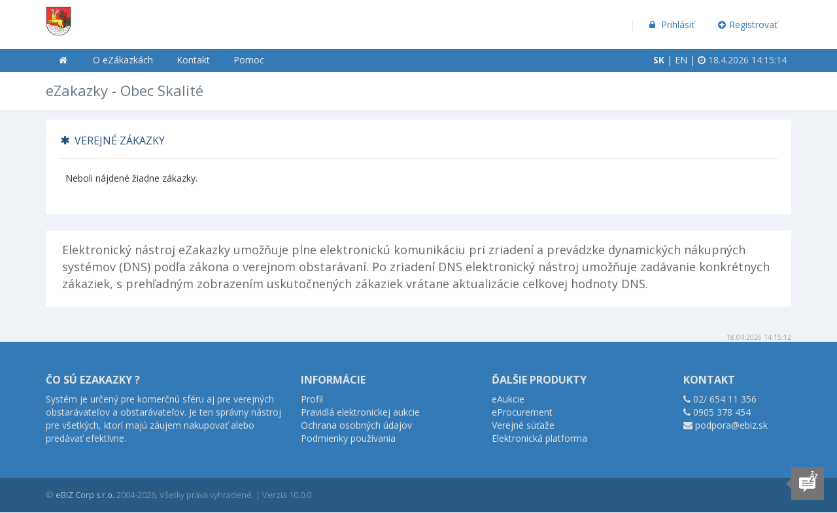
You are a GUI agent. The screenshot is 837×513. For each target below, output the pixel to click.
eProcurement (522, 412)
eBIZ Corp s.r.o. (85, 495)
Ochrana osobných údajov (356, 425)
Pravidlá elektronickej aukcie (360, 412)
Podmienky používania (348, 438)
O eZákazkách (123, 60)
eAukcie (508, 399)
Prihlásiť (670, 24)
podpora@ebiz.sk (731, 425)
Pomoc (248, 60)
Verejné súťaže (523, 425)
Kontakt (193, 60)
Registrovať (748, 24)
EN (681, 60)
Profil (312, 399)
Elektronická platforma (539, 438)
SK (658, 60)
